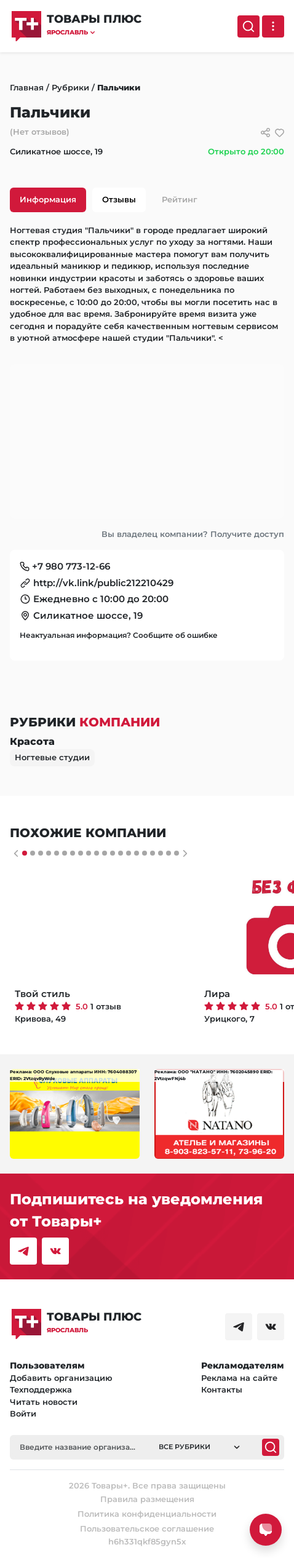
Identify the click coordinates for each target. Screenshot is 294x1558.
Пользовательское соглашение (147, 1528)
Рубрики (70, 87)
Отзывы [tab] (119, 199)
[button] (94, 32)
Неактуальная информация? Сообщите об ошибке (119, 635)
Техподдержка (41, 1389)
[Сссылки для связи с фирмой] (265, 132)
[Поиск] (248, 26)
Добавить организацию (61, 1378)
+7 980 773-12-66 (71, 566)
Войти (23, 1413)
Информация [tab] (48, 199)
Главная (27, 87)
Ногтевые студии (52, 757)
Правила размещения (147, 1499)
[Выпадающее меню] (273, 26)
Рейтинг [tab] (179, 199)
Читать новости (43, 1402)
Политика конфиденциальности (147, 1514)
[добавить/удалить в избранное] (279, 132)
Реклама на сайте (239, 1378)
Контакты (221, 1389)
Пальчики (118, 87)
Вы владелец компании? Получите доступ (192, 534)
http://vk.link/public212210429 (103, 583)
